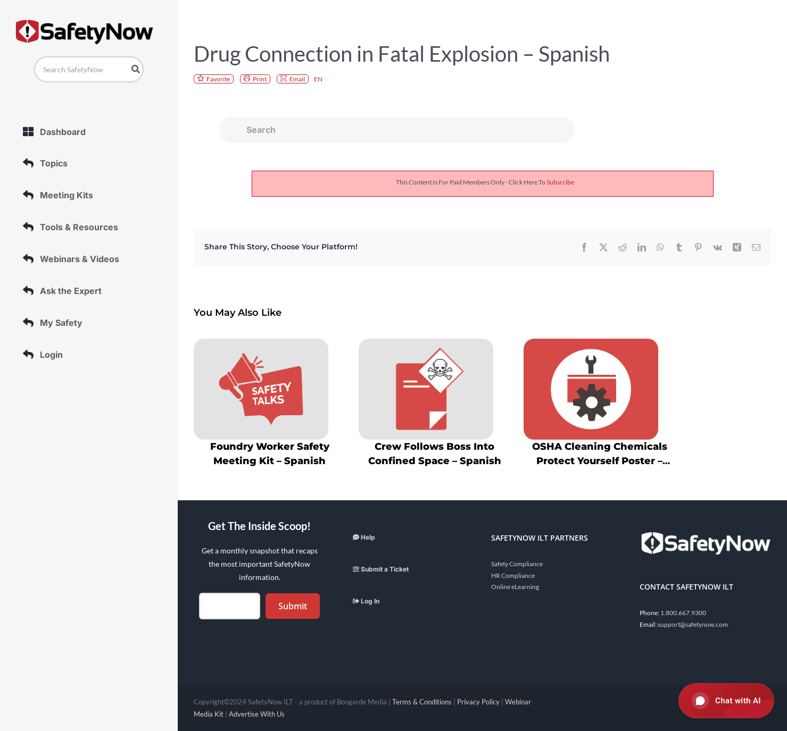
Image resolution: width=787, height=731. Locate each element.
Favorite (218, 79)
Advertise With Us (257, 714)
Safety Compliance (517, 564)
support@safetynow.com (693, 624)
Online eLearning (515, 587)
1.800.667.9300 (683, 613)
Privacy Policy (478, 702)
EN (318, 79)
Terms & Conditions (422, 702)
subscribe (560, 182)
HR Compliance (513, 575)
